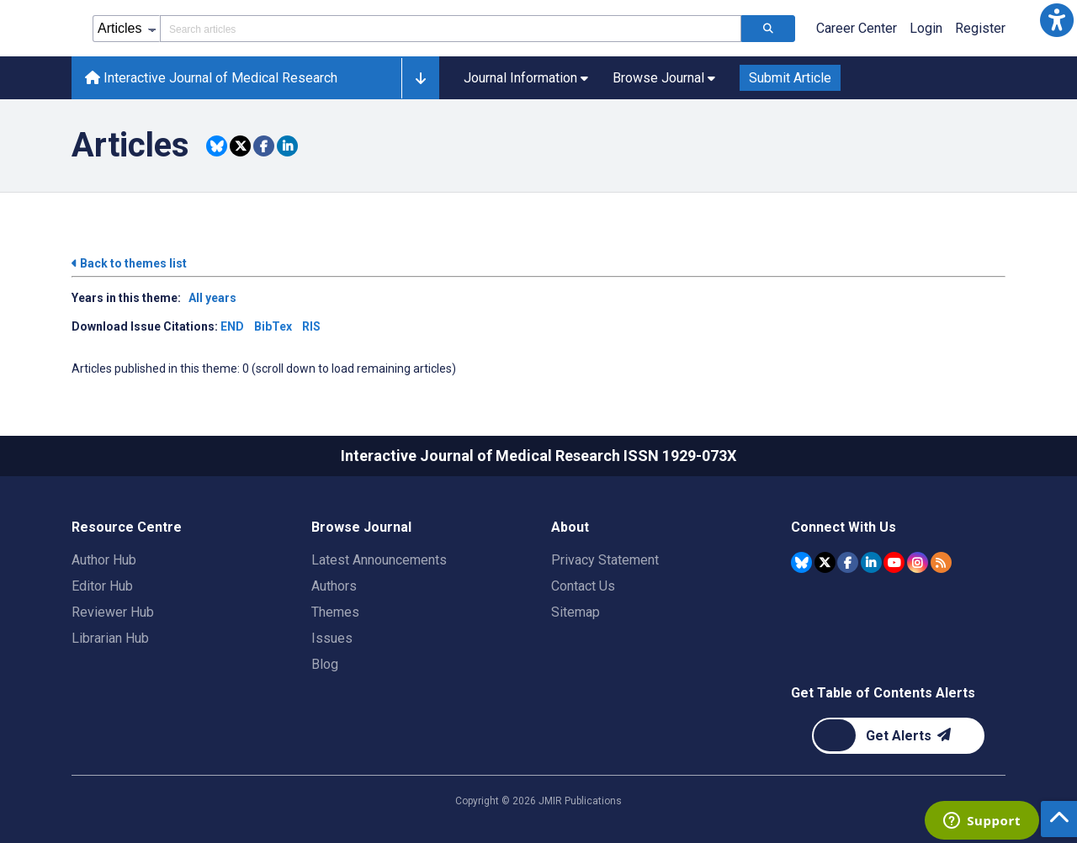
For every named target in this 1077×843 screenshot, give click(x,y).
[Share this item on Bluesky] (216, 145)
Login (926, 28)
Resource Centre (127, 527)
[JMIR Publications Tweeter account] (825, 562)
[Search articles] (768, 28)
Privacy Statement (605, 560)
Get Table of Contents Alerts (883, 693)
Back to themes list (129, 263)
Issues (332, 638)
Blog (324, 664)
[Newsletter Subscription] (898, 736)
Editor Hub (102, 586)
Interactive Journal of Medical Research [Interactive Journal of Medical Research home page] (211, 78)
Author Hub (104, 560)
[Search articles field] (450, 28)
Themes (335, 612)
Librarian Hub (110, 638)
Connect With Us (843, 527)
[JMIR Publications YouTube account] (894, 562)
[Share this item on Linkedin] (287, 145)
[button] (1056, 20)
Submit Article (790, 78)
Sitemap (575, 612)
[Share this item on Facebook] (263, 145)
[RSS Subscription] (941, 562)
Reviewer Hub (113, 612)
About (570, 527)
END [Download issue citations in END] (232, 326)
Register (980, 28)
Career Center (856, 28)
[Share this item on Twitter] (240, 145)
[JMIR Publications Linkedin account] (871, 562)
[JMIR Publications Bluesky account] (801, 562)
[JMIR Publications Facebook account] (847, 562)
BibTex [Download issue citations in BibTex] (273, 326)
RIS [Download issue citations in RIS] (311, 326)
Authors (334, 586)
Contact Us (583, 586)
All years (212, 298)
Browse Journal (361, 527)
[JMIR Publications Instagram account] (917, 562)
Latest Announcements (379, 560)
